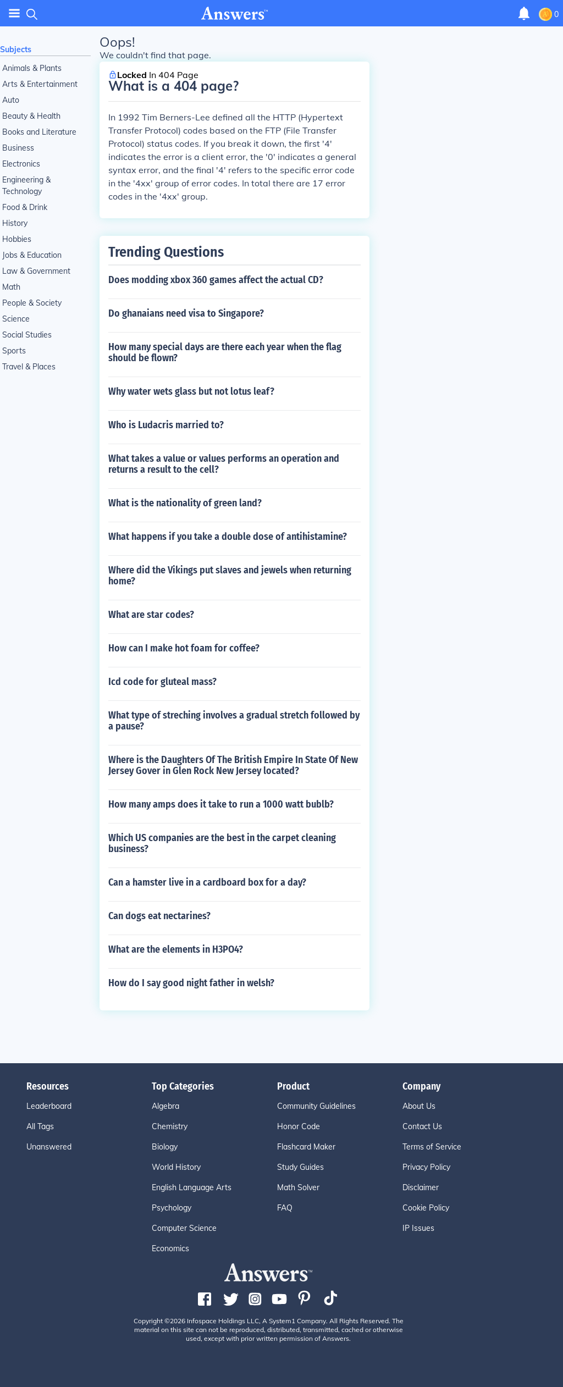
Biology (165, 1147)
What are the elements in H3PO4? (175, 949)
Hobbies (16, 239)
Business (18, 148)
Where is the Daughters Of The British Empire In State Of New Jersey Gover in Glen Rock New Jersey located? (233, 765)
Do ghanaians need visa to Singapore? (186, 313)
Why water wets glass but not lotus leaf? (191, 391)
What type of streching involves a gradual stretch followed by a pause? (234, 720)
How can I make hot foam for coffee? (184, 648)
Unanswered (48, 1147)
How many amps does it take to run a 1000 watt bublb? (221, 804)
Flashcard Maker (306, 1147)
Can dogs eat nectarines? (159, 916)
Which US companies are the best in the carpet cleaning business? (222, 843)
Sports (14, 351)
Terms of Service (431, 1147)
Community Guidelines (316, 1106)
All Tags (40, 1126)
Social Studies (27, 335)
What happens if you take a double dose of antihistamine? (227, 537)
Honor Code (298, 1126)
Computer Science (184, 1228)
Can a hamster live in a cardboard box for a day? (207, 882)
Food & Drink (24, 207)
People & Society (32, 303)
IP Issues (418, 1228)
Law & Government (36, 271)
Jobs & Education (32, 255)
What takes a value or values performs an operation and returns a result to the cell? (223, 464)
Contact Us (422, 1126)
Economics (170, 1248)
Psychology (171, 1208)
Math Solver (298, 1187)
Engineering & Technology (26, 185)
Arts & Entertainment (40, 84)
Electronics (21, 164)
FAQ (284, 1208)
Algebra (165, 1106)
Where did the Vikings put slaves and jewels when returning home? (229, 575)
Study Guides (300, 1167)
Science (16, 319)
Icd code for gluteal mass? (162, 682)
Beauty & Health (31, 116)
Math (11, 287)
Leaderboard (48, 1106)
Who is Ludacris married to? (166, 425)
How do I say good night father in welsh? (191, 983)
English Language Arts (191, 1187)
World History (176, 1167)
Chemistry (169, 1126)
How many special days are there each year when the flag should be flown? (224, 352)
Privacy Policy (426, 1167)
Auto (10, 100)
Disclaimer (420, 1187)
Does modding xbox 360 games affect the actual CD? (215, 280)
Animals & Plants (32, 68)
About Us (418, 1106)
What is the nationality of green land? (185, 503)
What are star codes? (151, 615)
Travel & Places (29, 367)
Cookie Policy (425, 1208)
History (14, 223)
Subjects (15, 49)
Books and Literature (39, 132)
